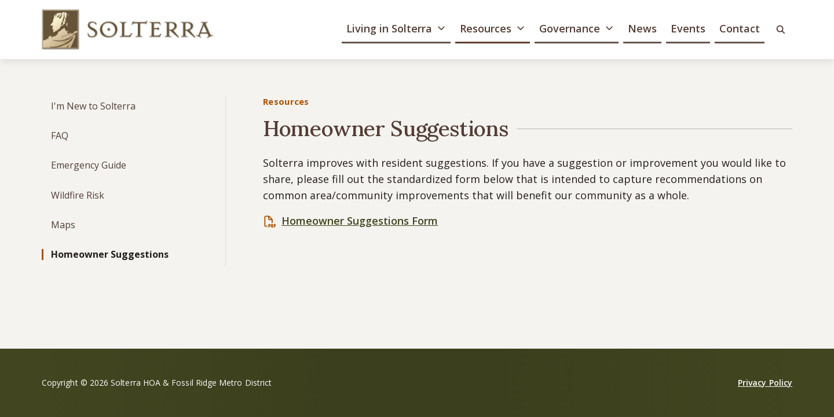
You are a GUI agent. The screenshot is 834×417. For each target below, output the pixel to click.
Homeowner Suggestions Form (359, 221)
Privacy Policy (765, 382)
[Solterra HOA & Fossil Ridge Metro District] (128, 29)
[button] (396, 29)
